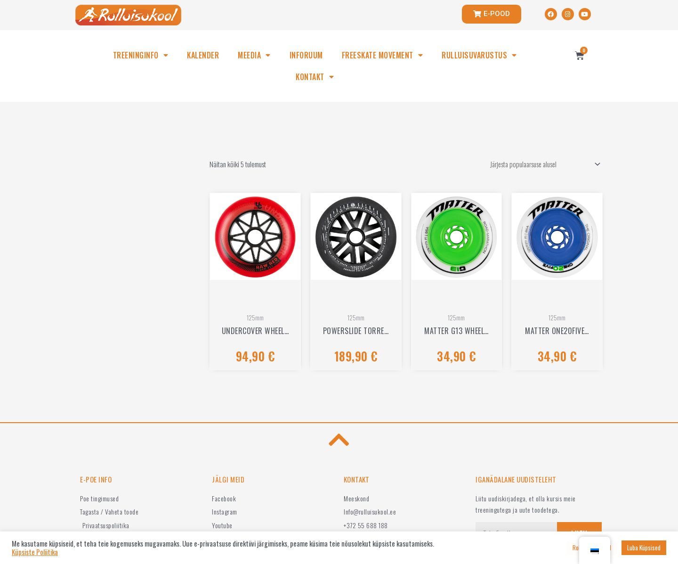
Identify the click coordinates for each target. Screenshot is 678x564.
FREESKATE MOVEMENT (382, 55)
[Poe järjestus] (541, 164)
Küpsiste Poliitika (35, 552)
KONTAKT (315, 76)
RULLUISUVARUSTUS (479, 55)
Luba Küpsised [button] (644, 547)
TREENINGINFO (141, 55)
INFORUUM (306, 55)
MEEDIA (254, 55)
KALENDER (203, 55)
